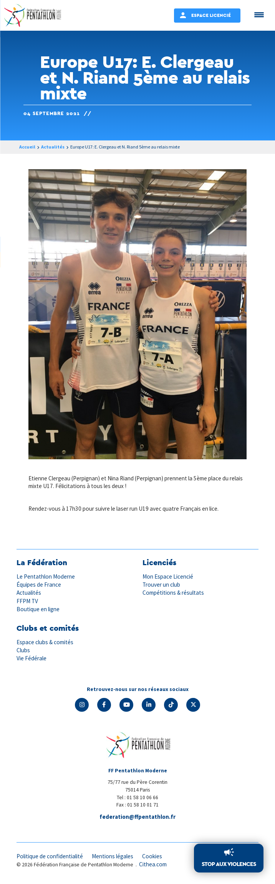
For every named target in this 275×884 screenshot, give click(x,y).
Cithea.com (153, 864)
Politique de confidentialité (50, 856)
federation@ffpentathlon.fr (137, 816)
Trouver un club (161, 584)
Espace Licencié (211, 15)
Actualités (53, 147)
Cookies (152, 856)
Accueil (27, 147)
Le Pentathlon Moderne (46, 576)
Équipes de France (39, 584)
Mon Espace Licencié (167, 576)
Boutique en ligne (38, 609)
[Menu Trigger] (259, 14)
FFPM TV (27, 601)
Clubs (23, 650)
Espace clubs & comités (45, 642)
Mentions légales (112, 856)
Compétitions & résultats (173, 592)
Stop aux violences (229, 864)
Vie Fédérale (31, 658)
